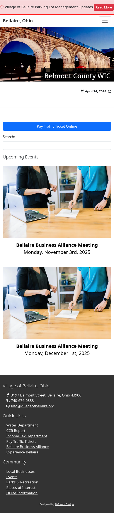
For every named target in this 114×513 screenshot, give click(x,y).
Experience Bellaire (22, 452)
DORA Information (22, 492)
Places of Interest (21, 487)
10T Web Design (64, 504)
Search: (9, 136)
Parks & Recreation (22, 482)
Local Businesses (20, 471)
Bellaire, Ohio (18, 21)
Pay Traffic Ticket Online (57, 126)
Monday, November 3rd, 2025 (57, 248)
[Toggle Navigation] (105, 20)
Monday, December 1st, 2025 (57, 349)
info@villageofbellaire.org (32, 405)
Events (11, 476)
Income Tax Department (26, 435)
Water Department (22, 425)
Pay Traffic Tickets (21, 441)
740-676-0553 (22, 400)
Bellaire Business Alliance (27, 446)
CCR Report (16, 430)
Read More (104, 7)
